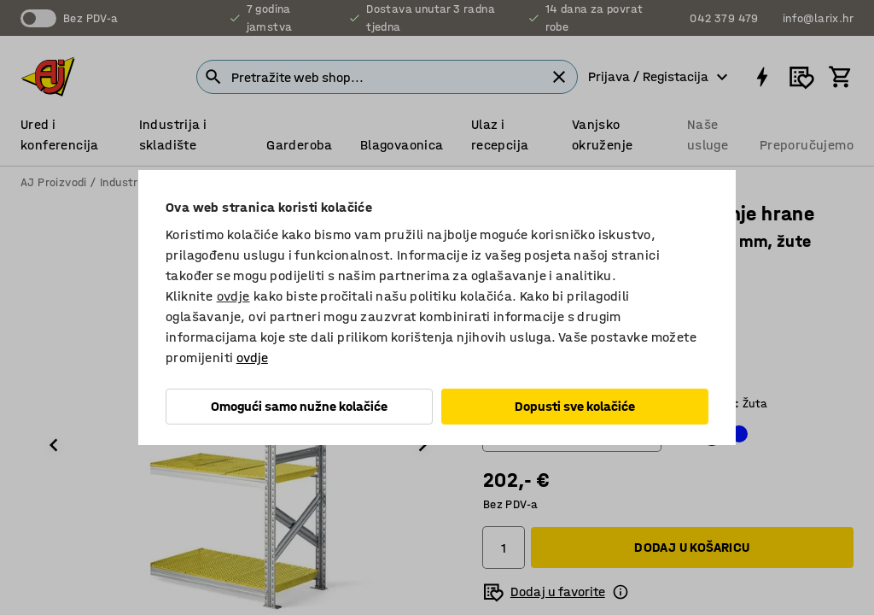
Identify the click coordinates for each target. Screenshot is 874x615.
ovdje (233, 296)
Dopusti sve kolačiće (575, 406)
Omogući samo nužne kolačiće (299, 406)
